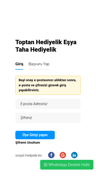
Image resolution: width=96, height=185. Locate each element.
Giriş (19, 64)
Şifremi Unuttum (27, 142)
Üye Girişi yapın (35, 135)
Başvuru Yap (38, 64)
